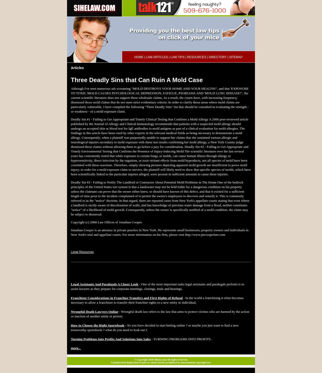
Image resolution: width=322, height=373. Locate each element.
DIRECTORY (218, 57)
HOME (138, 57)
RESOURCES (196, 57)
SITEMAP (236, 57)
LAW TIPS (177, 57)
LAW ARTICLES (157, 57)
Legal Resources (82, 252)
